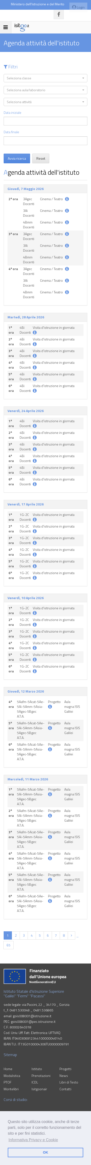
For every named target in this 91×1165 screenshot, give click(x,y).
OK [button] (45, 1152)
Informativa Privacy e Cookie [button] (33, 1140)
